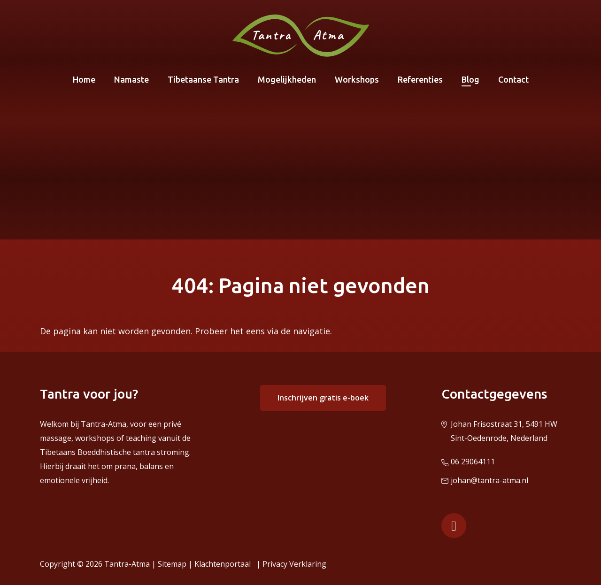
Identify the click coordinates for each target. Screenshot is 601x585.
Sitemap (172, 564)
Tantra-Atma (127, 564)
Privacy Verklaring (294, 564)
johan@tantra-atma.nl (489, 480)
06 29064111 (473, 461)
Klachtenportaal (224, 564)
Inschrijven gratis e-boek (323, 398)
